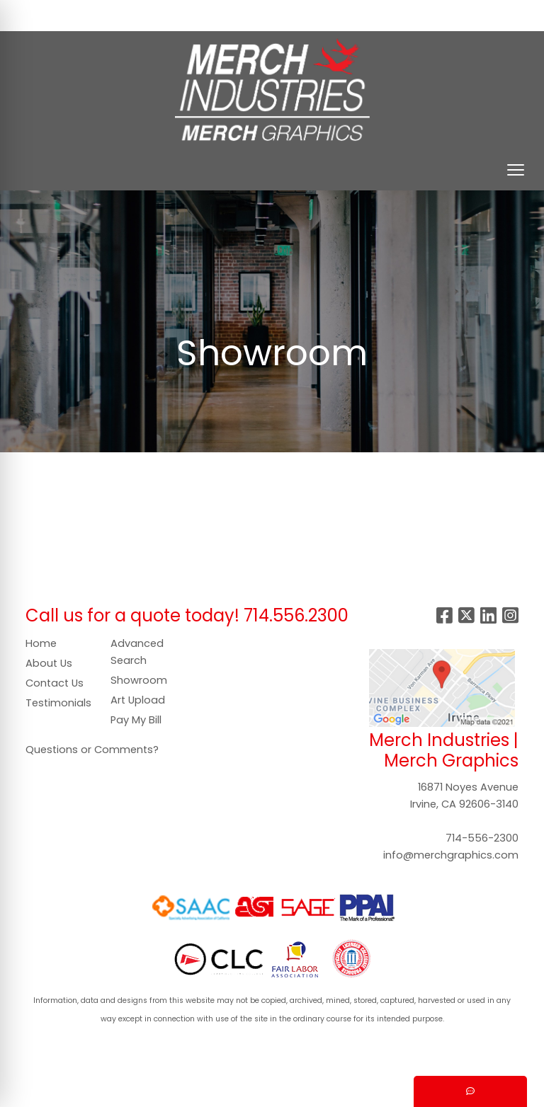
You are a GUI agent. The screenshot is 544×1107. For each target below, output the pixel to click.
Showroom (138, 680)
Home (41, 643)
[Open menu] (516, 170)
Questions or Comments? (92, 749)
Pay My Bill (136, 720)
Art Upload (137, 700)
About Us (49, 663)
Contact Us (55, 683)
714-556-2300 (482, 838)
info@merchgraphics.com (450, 855)
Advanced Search (137, 651)
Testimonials (58, 703)
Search (310, 15)
